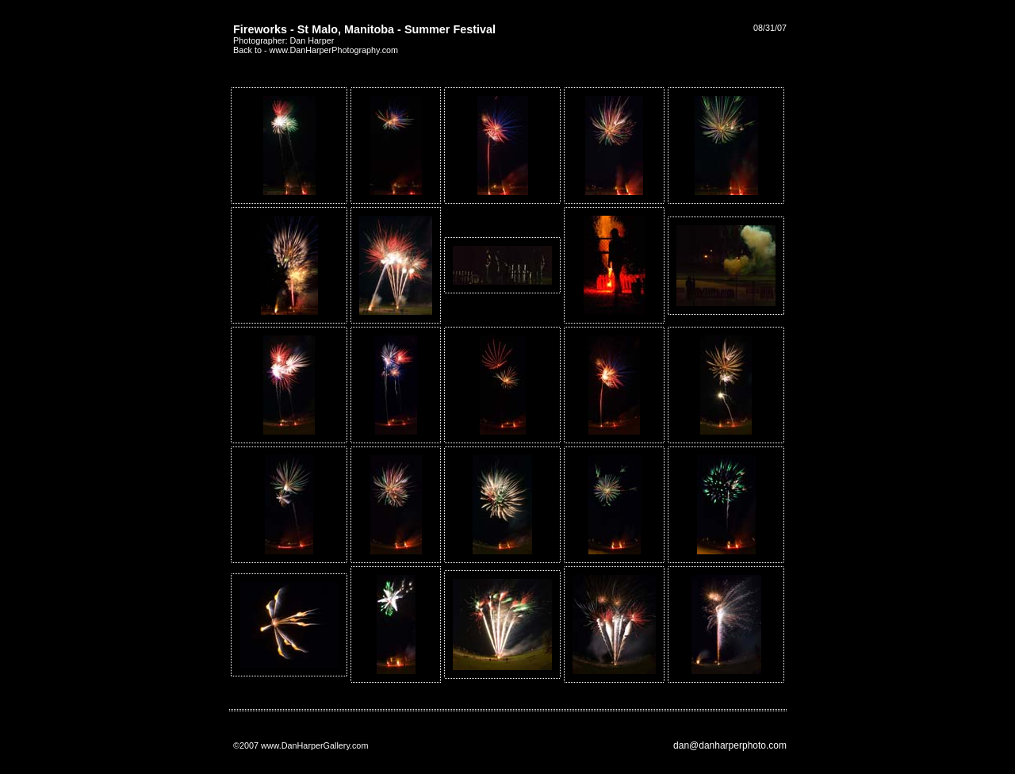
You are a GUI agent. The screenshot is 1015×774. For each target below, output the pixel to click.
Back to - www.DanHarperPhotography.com (315, 50)
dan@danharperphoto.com (730, 745)
